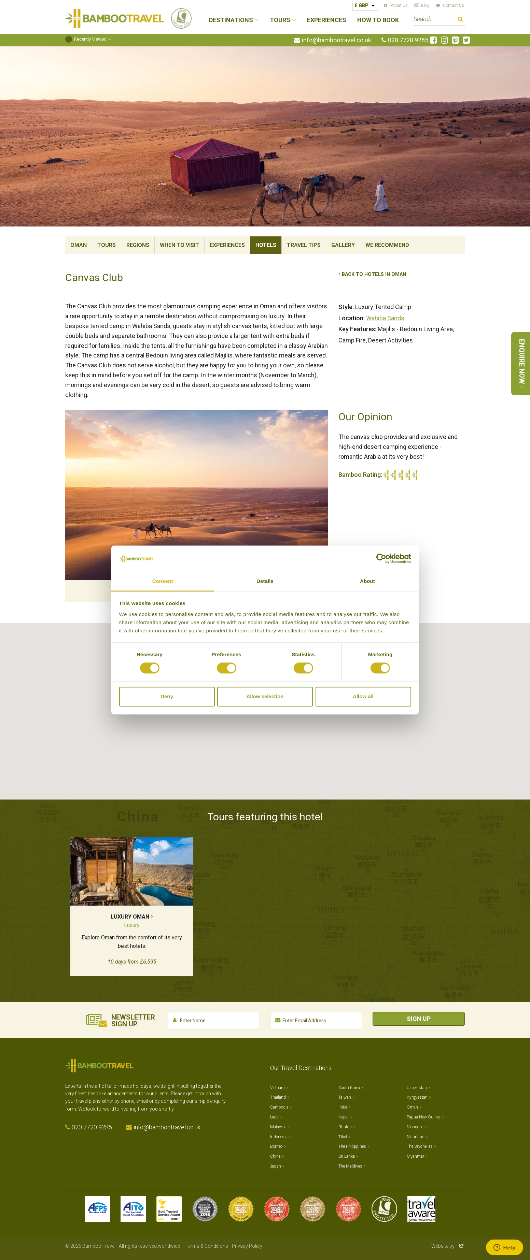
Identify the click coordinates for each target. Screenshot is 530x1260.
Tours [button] (280, 20)
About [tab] (367, 581)
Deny (167, 696)
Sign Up (419, 1018)
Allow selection (264, 696)
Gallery (343, 245)
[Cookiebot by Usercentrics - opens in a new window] (381, 559)
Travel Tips (304, 245)
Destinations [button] (231, 20)
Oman (78, 245)
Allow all (363, 696)
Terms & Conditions (206, 1246)
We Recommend (387, 245)
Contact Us (453, 5)
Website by (448, 1246)
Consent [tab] (162, 581)
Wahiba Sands (385, 318)
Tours (106, 245)
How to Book (378, 20)
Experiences (326, 20)
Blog (425, 5)
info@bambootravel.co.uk (336, 40)
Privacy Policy (247, 1246)
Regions (137, 245)
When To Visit (179, 245)
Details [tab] (265, 581)
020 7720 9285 (408, 40)
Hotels (265, 245)
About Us (399, 5)
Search (460, 20)
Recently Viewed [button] (86, 39)
